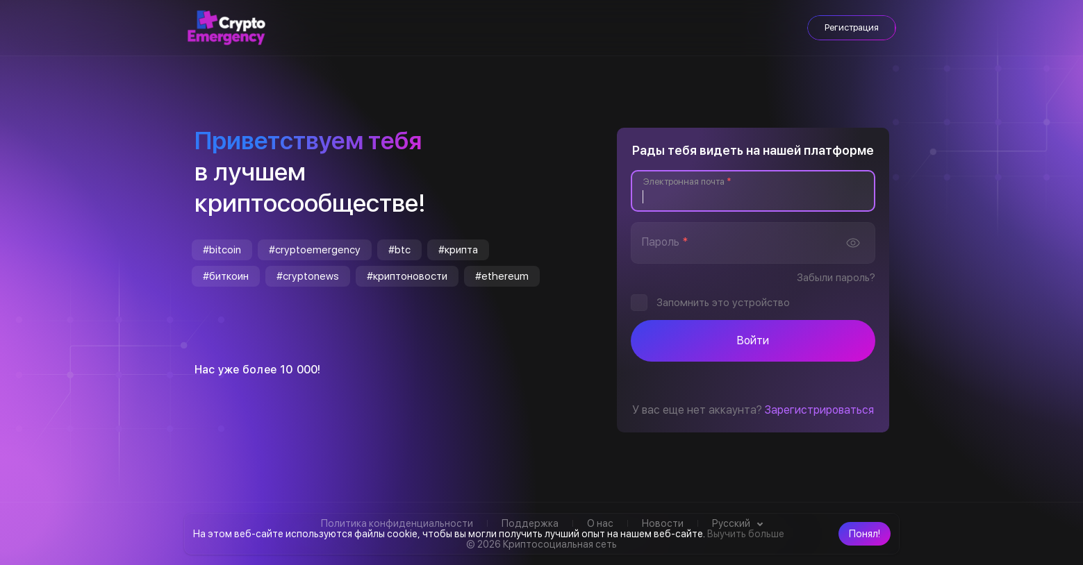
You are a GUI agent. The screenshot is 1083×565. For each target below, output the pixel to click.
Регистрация (852, 27)
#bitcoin (222, 250)
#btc (399, 250)
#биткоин (226, 276)
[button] (864, 534)
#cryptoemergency (315, 250)
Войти (753, 340)
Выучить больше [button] (745, 533)
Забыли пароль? (836, 277)
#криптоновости (407, 276)
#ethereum (502, 276)
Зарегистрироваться (819, 409)
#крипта (458, 250)
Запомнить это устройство (723, 302)
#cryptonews (307, 276)
